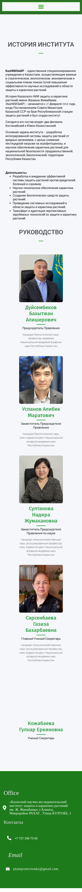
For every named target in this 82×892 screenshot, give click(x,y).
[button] (41, 6)
